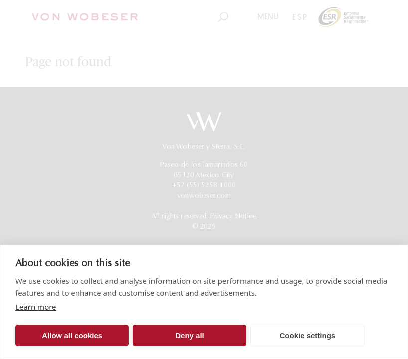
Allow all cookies (72, 335)
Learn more (35, 307)
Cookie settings (307, 335)
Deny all (189, 335)
